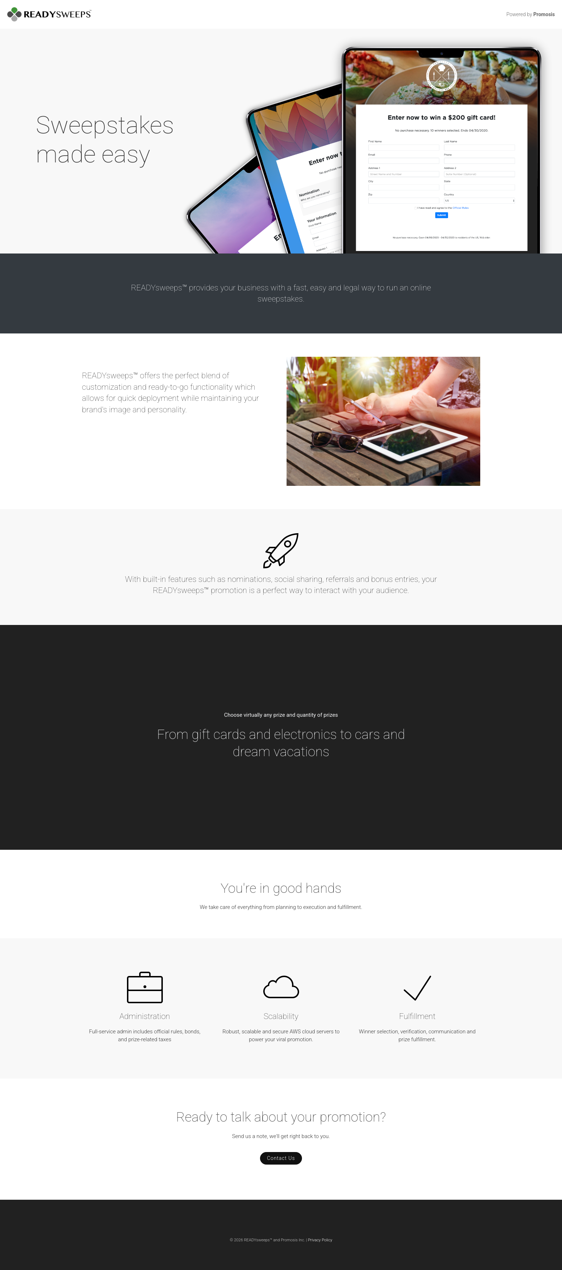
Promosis (544, 14)
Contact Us (281, 1158)
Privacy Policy (320, 1240)
